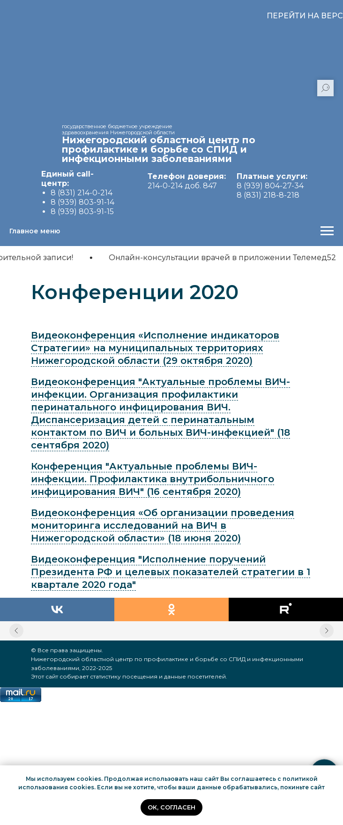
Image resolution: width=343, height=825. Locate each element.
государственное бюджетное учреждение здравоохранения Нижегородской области (118, 129)
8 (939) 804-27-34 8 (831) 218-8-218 (272, 186)
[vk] (57, 609)
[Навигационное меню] (327, 231)
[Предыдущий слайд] (16, 631)
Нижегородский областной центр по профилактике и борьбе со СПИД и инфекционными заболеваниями (158, 149)
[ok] (171, 609)
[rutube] (286, 609)
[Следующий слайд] (327, 631)
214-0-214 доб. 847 (187, 181)
